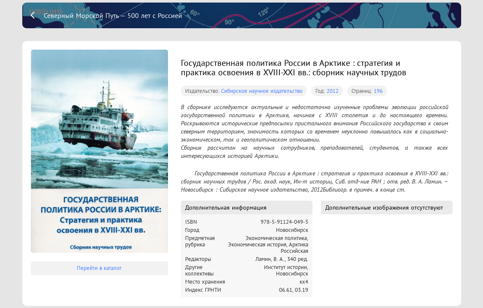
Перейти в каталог (99, 268)
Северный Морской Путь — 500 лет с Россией (113, 15)
